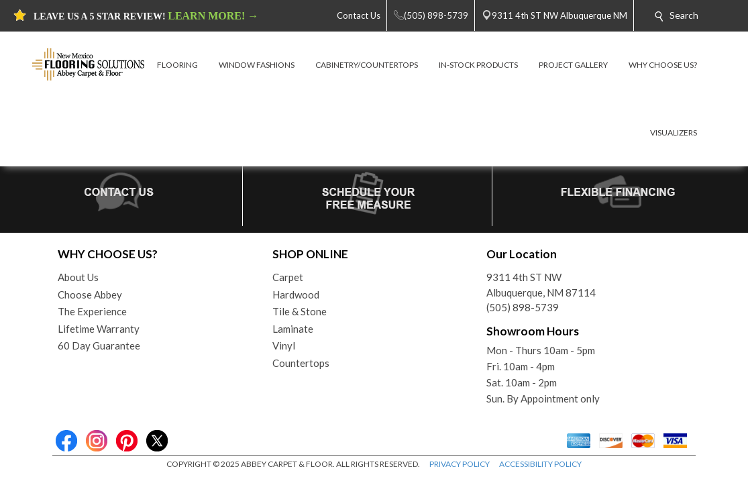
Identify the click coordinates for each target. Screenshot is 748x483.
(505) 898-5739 (522, 307)
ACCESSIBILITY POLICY (540, 464)
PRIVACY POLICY (459, 464)
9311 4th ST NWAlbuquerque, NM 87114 (541, 285)
